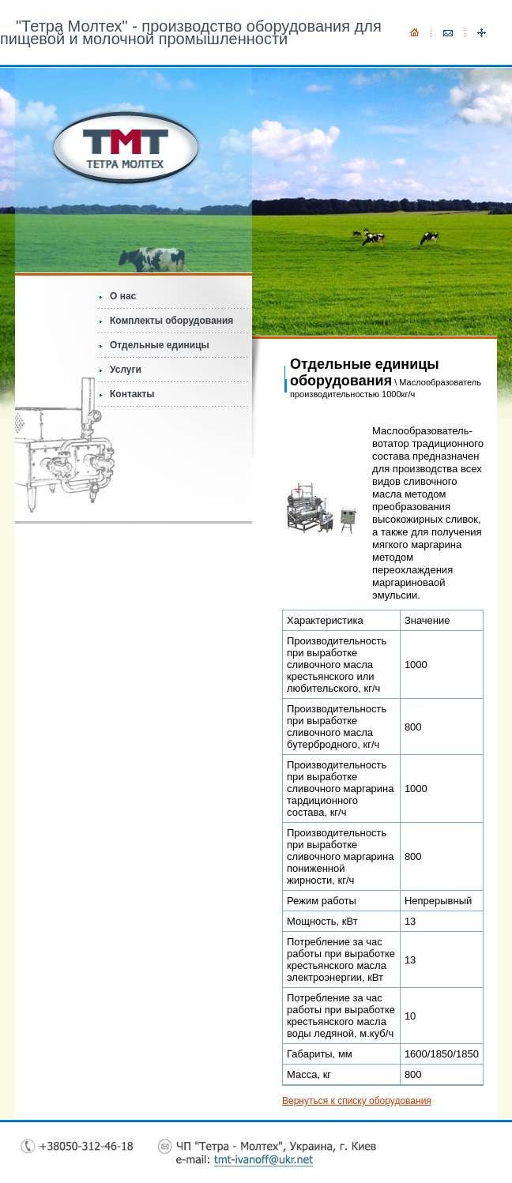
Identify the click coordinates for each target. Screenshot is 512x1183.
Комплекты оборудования (171, 320)
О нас (123, 296)
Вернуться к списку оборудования (356, 1100)
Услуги (125, 369)
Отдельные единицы (159, 345)
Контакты (132, 394)
